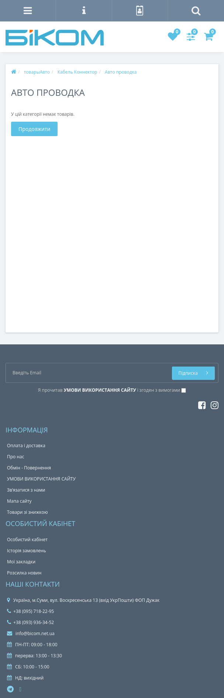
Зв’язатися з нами (26, 490)
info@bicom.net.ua (31, 633)
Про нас (15, 456)
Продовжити (34, 128)
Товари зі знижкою (27, 512)
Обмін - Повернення (29, 468)
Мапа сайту (19, 501)
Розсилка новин (24, 573)
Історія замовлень (26, 550)
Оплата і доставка (26, 445)
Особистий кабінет (27, 539)
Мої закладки (21, 562)
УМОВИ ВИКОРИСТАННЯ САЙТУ (41, 479)
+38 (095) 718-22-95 (30, 611)
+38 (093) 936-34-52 (30, 622)
